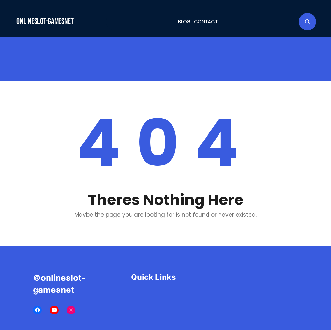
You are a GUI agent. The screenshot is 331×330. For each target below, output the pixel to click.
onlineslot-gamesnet (45, 22)
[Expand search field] (307, 21)
